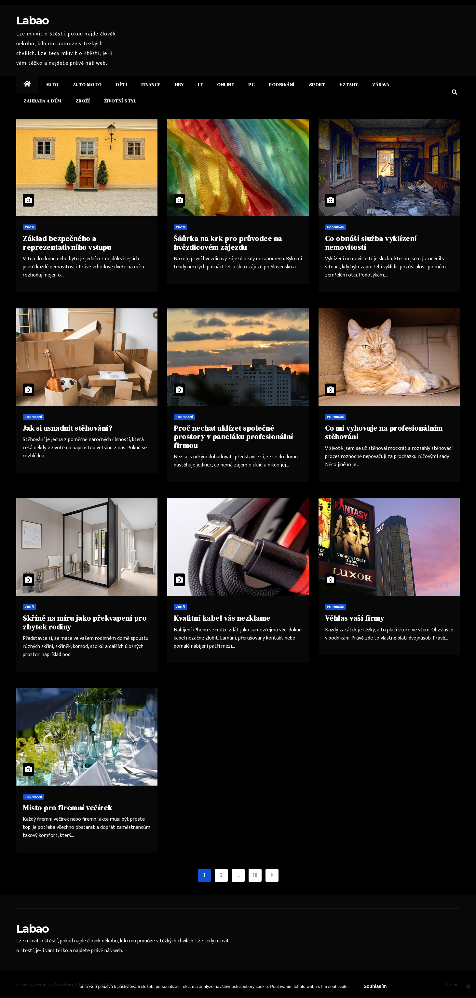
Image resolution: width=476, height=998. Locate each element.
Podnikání (282, 84)
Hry (179, 84)
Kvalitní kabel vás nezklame (222, 618)
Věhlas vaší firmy (354, 618)
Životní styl (120, 101)
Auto (52, 84)
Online (225, 84)
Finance (150, 84)
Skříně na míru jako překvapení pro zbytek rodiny (84, 622)
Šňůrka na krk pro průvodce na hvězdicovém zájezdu (228, 243)
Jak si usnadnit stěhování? (67, 428)
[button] (454, 92)
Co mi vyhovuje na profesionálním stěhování (384, 432)
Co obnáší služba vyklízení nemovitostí (371, 243)
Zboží (82, 101)
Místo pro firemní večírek (67, 808)
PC (251, 84)
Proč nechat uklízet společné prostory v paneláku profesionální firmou (233, 436)
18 (255, 875)
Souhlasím (375, 986)
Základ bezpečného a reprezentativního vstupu (67, 243)
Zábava (380, 84)
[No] (468, 986)
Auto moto (87, 84)
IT (200, 84)
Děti (121, 84)
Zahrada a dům (42, 101)
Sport (317, 84)
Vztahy (348, 84)
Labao (32, 20)
